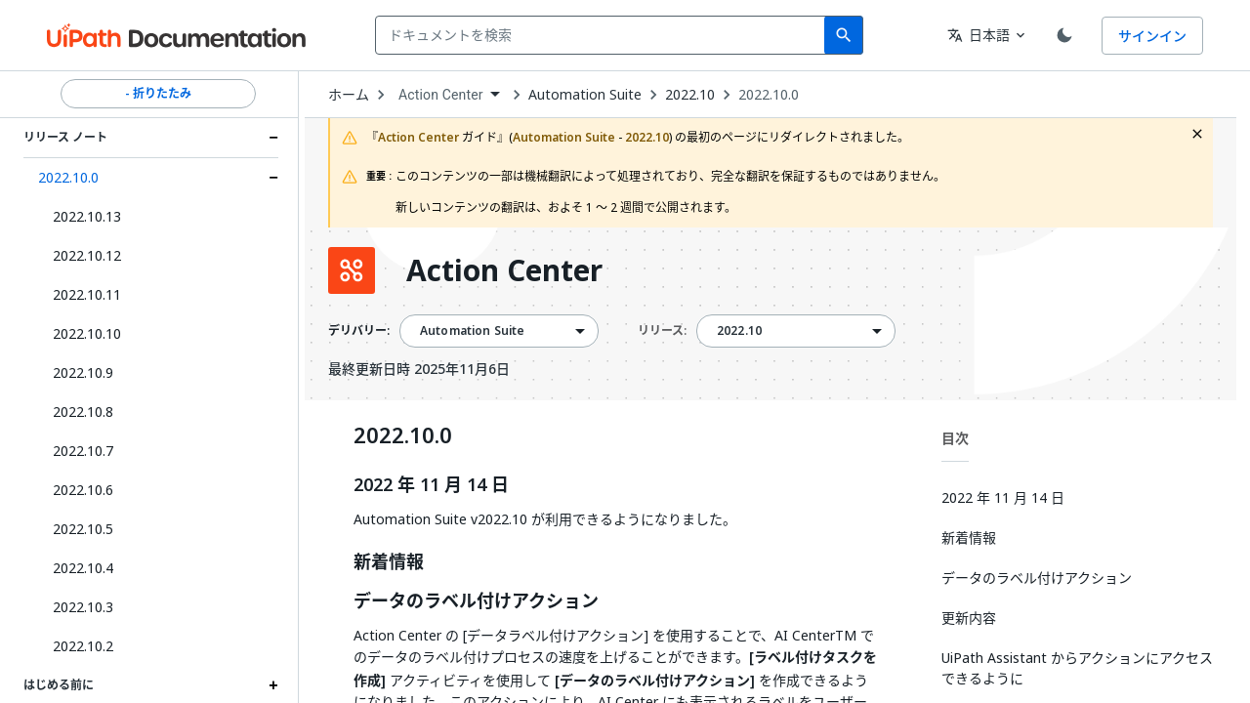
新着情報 (389, 562)
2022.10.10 (87, 333)
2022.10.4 (83, 568)
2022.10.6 (83, 489)
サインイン (1152, 35)
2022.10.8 (83, 411)
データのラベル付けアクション (476, 601)
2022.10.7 (83, 450)
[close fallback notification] (1197, 133)
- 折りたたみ (158, 93)
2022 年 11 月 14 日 (431, 485)
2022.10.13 (87, 216)
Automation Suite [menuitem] (472, 331)
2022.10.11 (87, 294)
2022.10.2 (83, 646)
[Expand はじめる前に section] (273, 685)
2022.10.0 (68, 177)
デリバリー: (359, 331)
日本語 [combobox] (978, 34)
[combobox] (604, 35)
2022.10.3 (83, 607)
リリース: (662, 330)
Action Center (504, 270)
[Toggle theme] (1064, 35)
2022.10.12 (87, 255)
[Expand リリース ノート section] (273, 137)
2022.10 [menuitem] (739, 331)
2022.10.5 (83, 528)
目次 (955, 438)
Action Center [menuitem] (440, 95)
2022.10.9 (83, 372)
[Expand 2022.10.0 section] (273, 177)
